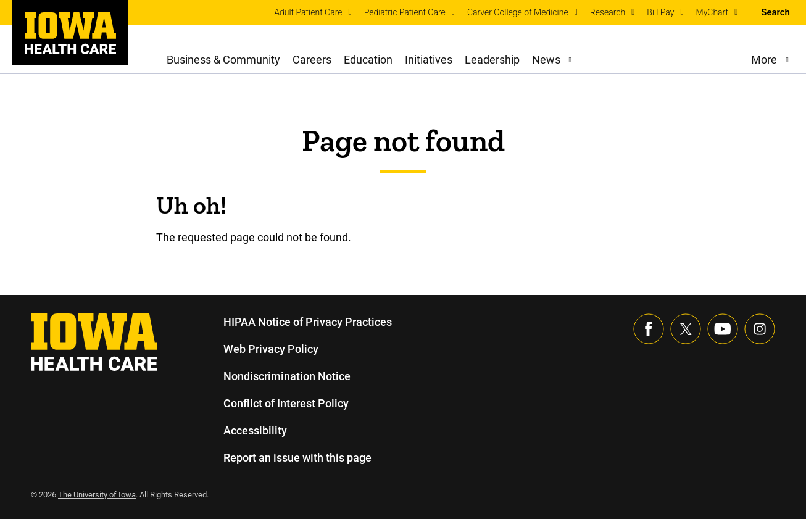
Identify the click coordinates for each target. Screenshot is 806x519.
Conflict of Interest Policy (286, 403)
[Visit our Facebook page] (648, 328)
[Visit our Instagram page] (759, 328)
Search (775, 12)
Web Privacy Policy (270, 349)
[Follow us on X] (685, 328)
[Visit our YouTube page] (722, 328)
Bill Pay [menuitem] (660, 12)
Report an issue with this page (298, 457)
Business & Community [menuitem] (224, 59)
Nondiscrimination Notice (286, 376)
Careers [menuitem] (312, 59)
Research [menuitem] (607, 12)
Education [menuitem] (368, 59)
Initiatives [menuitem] (429, 59)
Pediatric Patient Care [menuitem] (405, 12)
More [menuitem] (763, 59)
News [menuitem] (546, 59)
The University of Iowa (98, 494)
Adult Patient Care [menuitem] (308, 12)
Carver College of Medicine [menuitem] (517, 12)
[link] (70, 33)
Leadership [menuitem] (492, 59)
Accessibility (254, 430)
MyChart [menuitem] (712, 12)
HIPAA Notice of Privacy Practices (308, 321)
